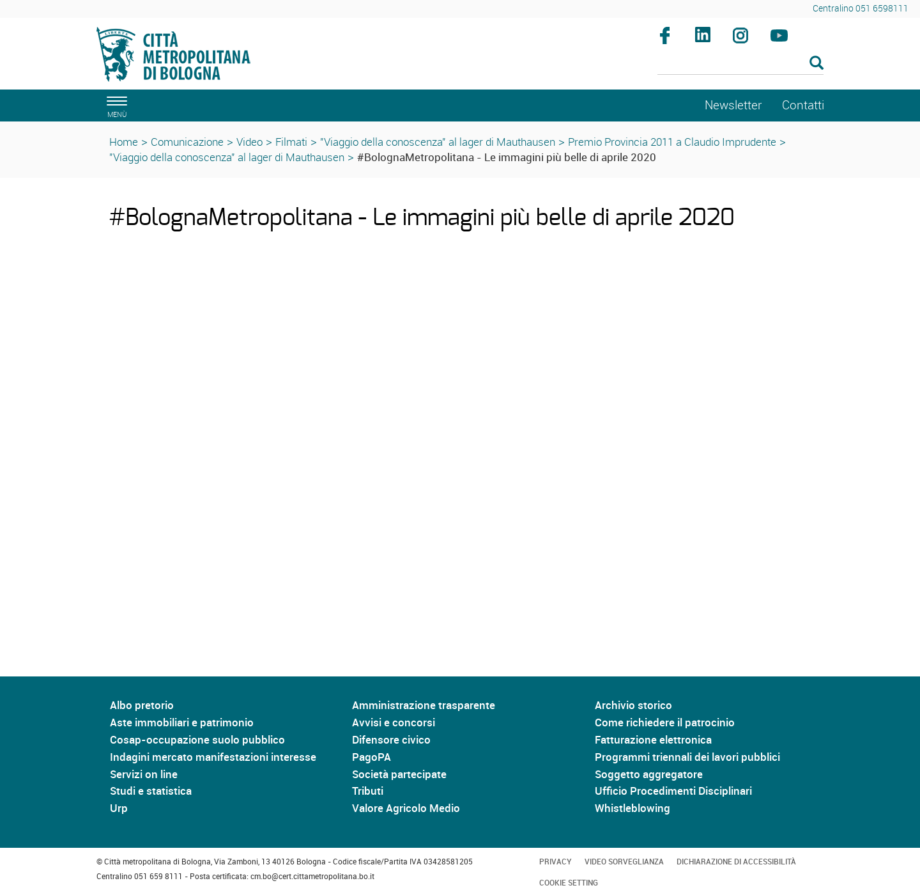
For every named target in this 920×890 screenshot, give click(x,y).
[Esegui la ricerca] (816, 63)
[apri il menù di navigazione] (115, 105)
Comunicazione (187, 141)
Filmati (291, 141)
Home (123, 141)
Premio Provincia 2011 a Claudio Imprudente (672, 141)
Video (249, 141)
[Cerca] (740, 64)
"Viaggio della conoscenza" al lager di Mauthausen (437, 141)
